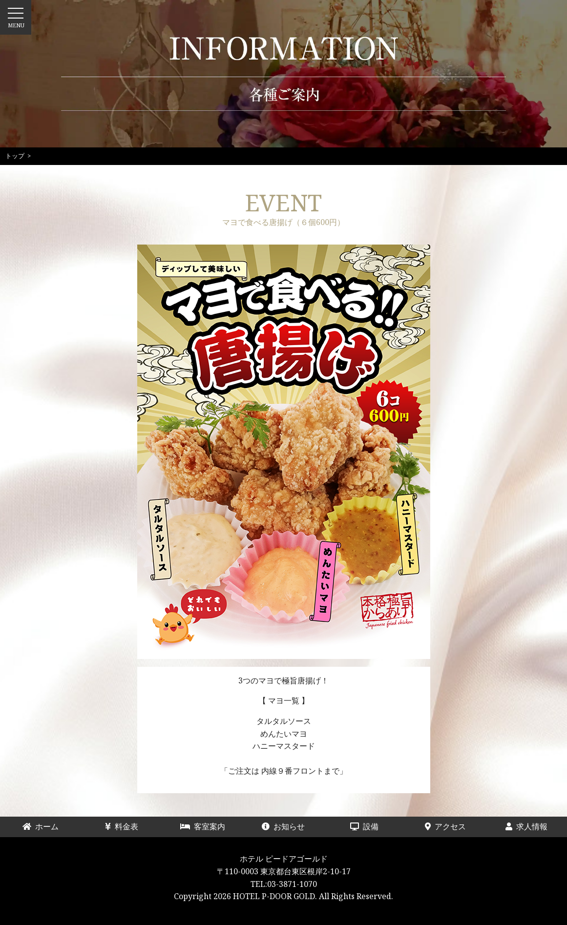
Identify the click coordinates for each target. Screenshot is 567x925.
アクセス (445, 826)
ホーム (44, 826)
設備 (372, 826)
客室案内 (202, 826)
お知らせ (283, 826)
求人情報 (526, 826)
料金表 (125, 826)
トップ (14, 155)
